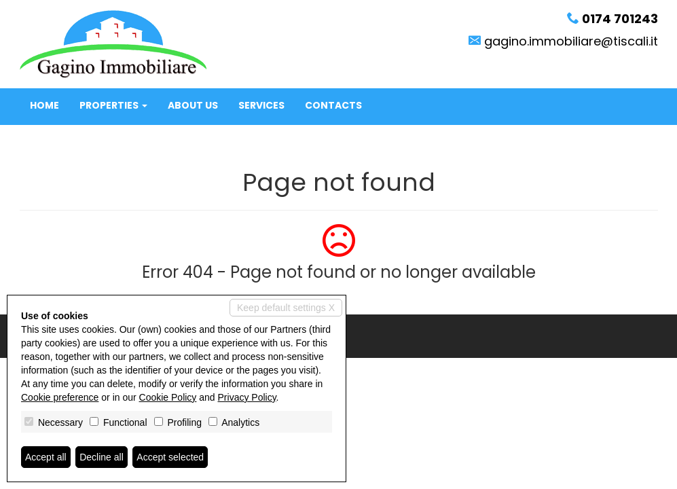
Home (44, 105)
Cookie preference (59, 397)
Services (261, 105)
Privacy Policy (247, 397)
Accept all (46, 457)
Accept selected (170, 457)
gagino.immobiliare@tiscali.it (571, 41)
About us (193, 105)
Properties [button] (113, 105)
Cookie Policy (168, 397)
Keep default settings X (286, 307)
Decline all (101, 457)
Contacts (333, 105)
